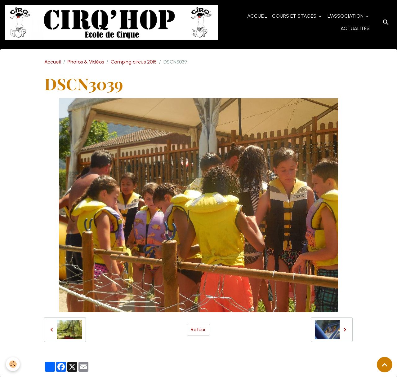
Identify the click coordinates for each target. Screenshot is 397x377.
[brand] (112, 22)
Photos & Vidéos (86, 62)
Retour (198, 329)
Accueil (257, 16)
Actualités (355, 28)
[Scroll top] (384, 364)
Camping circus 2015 (134, 62)
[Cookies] (13, 364)
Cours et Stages (295, 16)
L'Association (346, 16)
